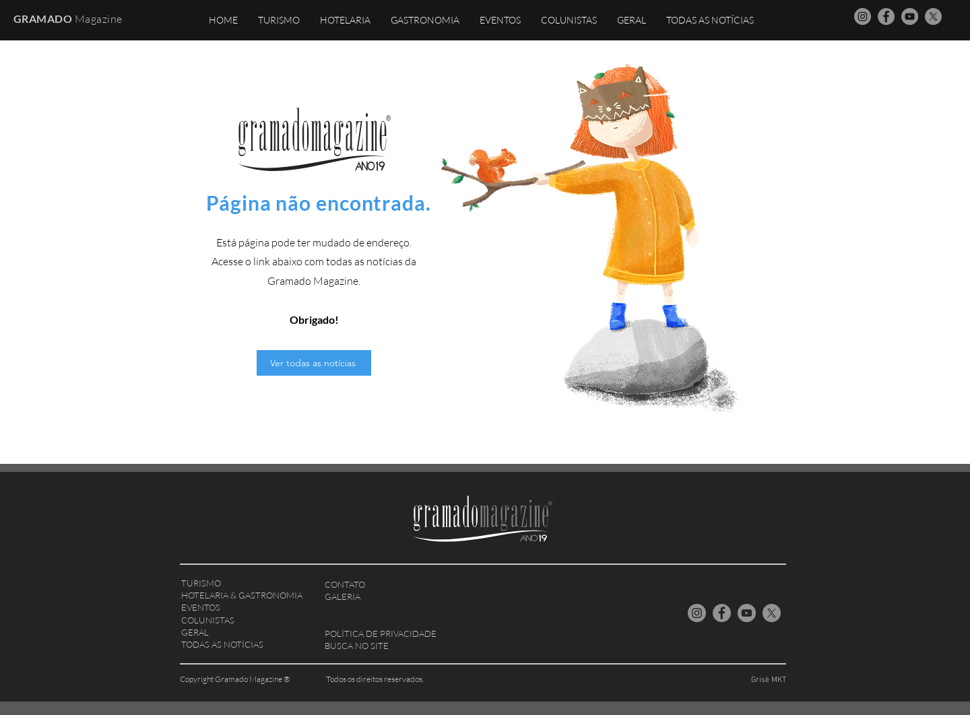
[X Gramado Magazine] (933, 16)
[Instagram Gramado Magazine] (862, 16)
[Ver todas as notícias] (314, 363)
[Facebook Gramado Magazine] (886, 16)
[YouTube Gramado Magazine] (909, 16)
